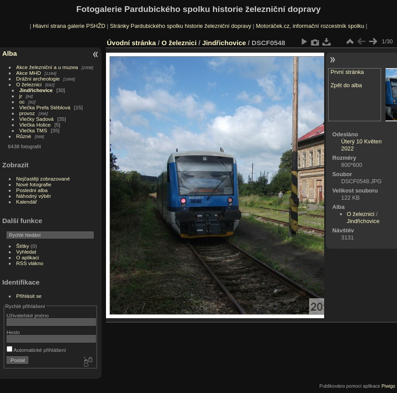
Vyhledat (26, 251)
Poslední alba (32, 190)
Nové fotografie (34, 184)
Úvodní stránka (131, 42)
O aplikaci (27, 257)
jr (21, 96)
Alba (9, 53)
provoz (27, 113)
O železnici (29, 84)
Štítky (22, 246)
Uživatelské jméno (28, 315)
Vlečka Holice (35, 124)
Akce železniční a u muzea (47, 67)
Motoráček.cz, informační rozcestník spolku (310, 26)
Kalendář (26, 201)
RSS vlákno (29, 263)
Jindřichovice (36, 90)
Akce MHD (28, 73)
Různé (23, 136)
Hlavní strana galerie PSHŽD (69, 26)
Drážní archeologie (38, 78)
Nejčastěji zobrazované (43, 178)
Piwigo (388, 386)
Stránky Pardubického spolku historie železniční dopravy (180, 26)
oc (22, 101)
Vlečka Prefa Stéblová (45, 107)
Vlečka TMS (33, 130)
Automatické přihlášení (36, 350)
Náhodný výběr (33, 196)
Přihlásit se (29, 296)
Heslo (13, 332)
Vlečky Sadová (36, 119)
